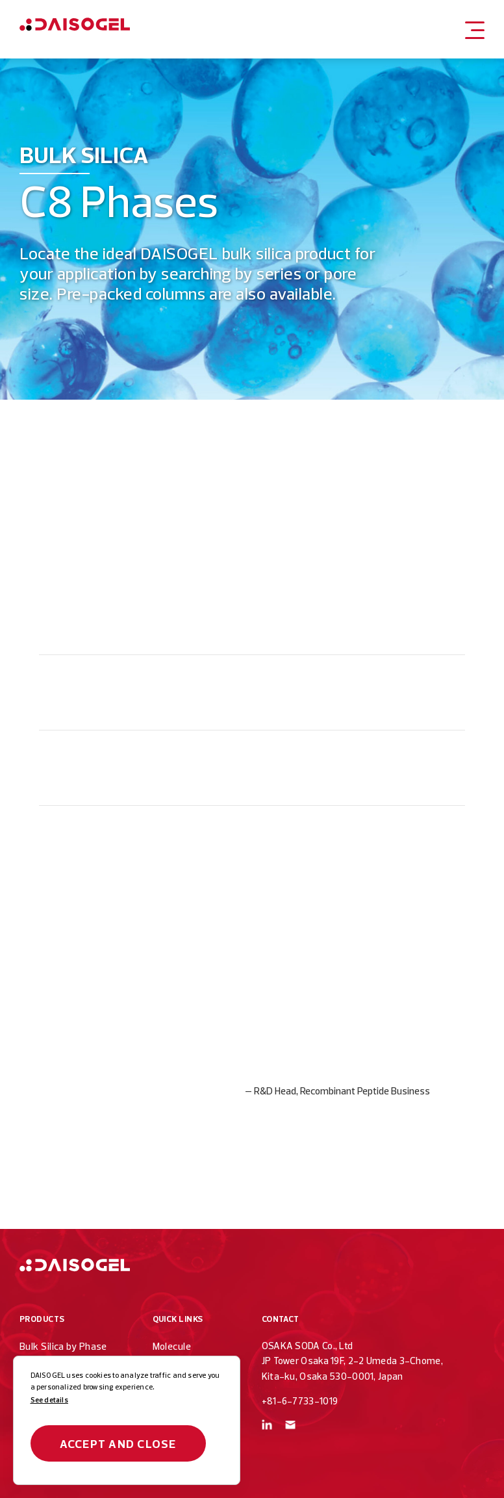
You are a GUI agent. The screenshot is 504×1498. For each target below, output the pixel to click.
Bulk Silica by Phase (63, 1346)
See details (49, 1399)
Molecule (172, 1346)
